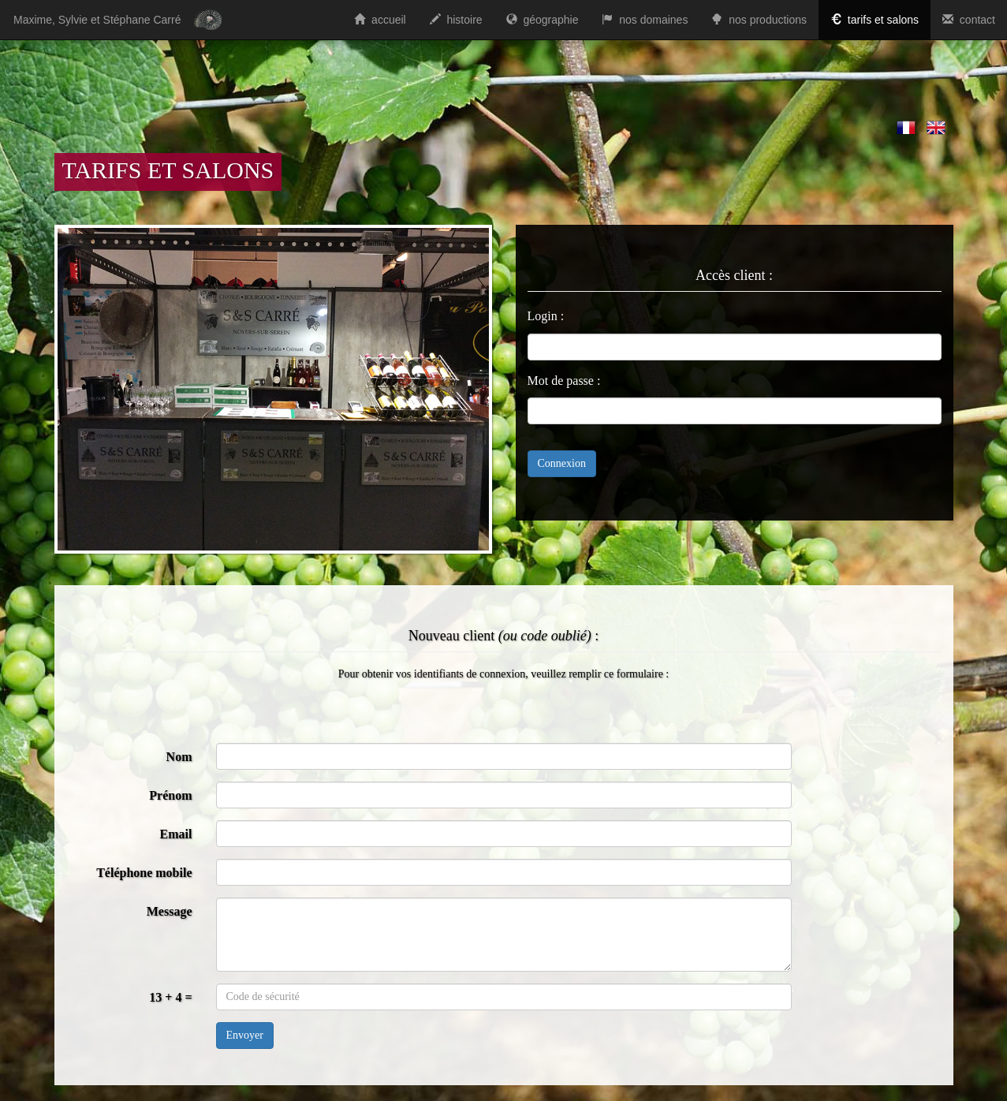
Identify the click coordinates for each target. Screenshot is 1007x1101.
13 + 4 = (170, 997)
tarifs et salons (874, 19)
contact (968, 19)
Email (176, 834)
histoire (456, 19)
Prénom (170, 795)
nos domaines (645, 19)
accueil (379, 19)
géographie (542, 19)
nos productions (759, 19)
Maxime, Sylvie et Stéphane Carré (97, 19)
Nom (179, 756)
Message (169, 911)
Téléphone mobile (144, 872)
